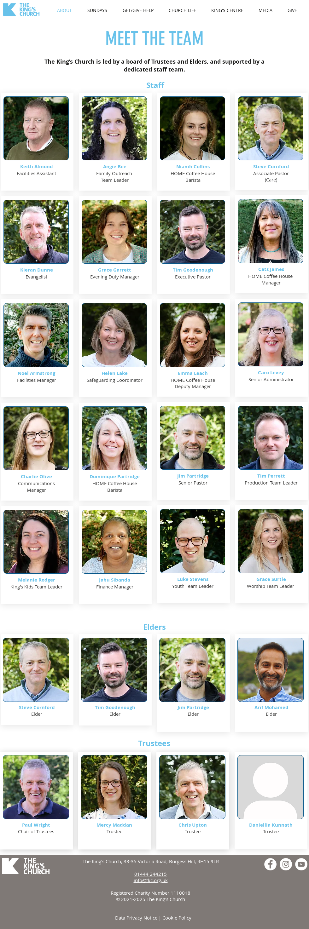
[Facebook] (270, 864)
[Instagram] (286, 864)
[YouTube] (301, 864)
